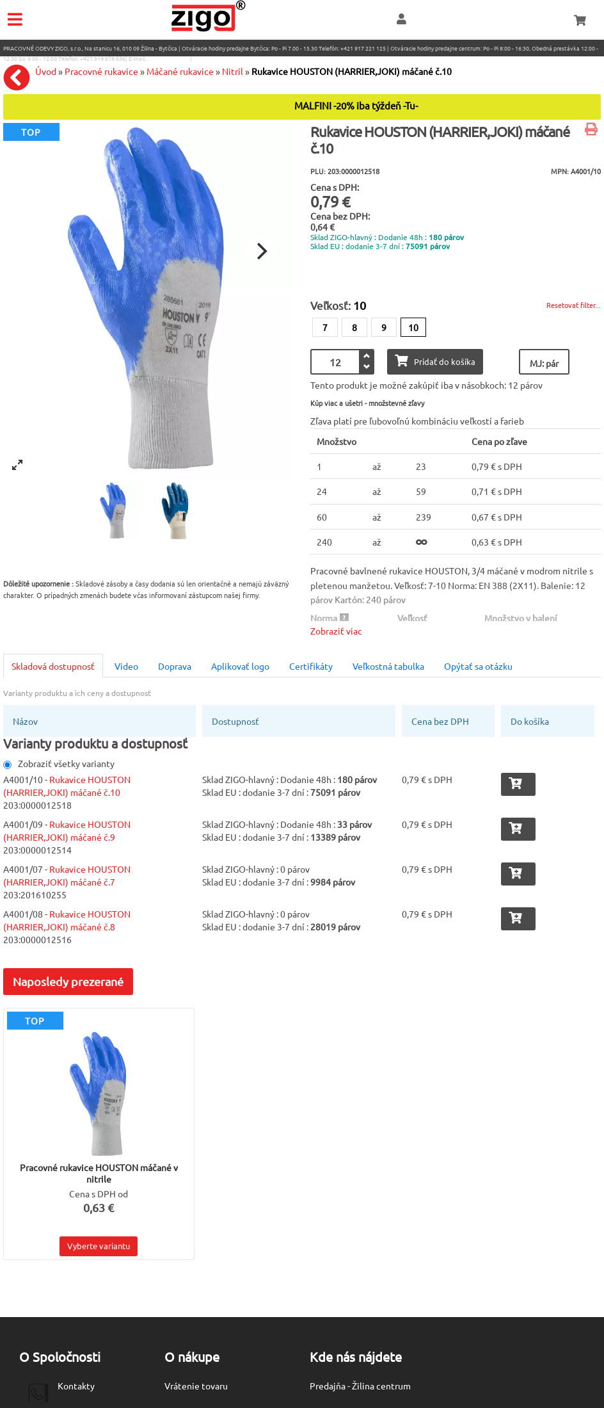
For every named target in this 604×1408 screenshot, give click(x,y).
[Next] (260, 251)
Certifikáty (311, 666)
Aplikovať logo (240, 666)
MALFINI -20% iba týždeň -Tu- (356, 106)
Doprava (174, 666)
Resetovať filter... (573, 305)
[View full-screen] (17, 465)
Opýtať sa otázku (478, 666)
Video (126, 666)
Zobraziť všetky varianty (59, 763)
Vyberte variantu (98, 1245)
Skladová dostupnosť (53, 666)
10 (413, 327)
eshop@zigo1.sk (168, 58)
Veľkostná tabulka (388, 666)
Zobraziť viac (336, 630)
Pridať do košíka (435, 361)
